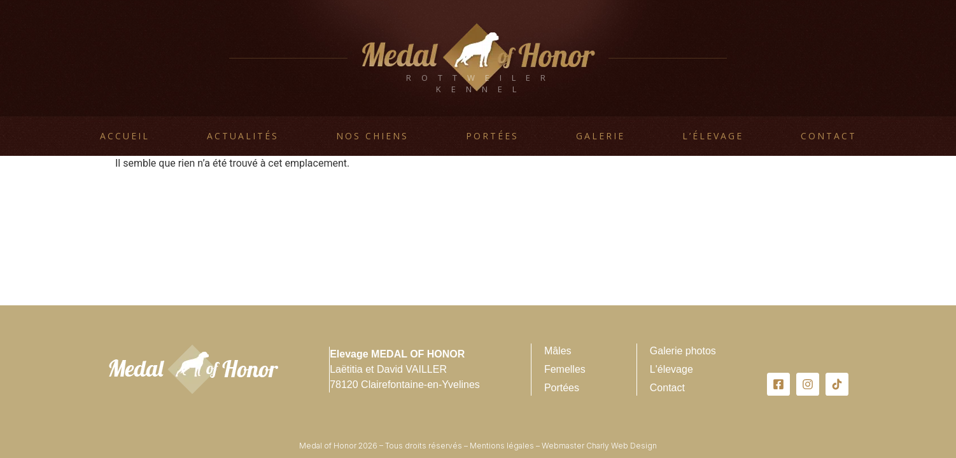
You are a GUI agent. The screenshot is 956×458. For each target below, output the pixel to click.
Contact (829, 136)
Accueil (125, 136)
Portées (492, 136)
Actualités (243, 136)
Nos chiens (372, 136)
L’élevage (712, 136)
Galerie (600, 136)
